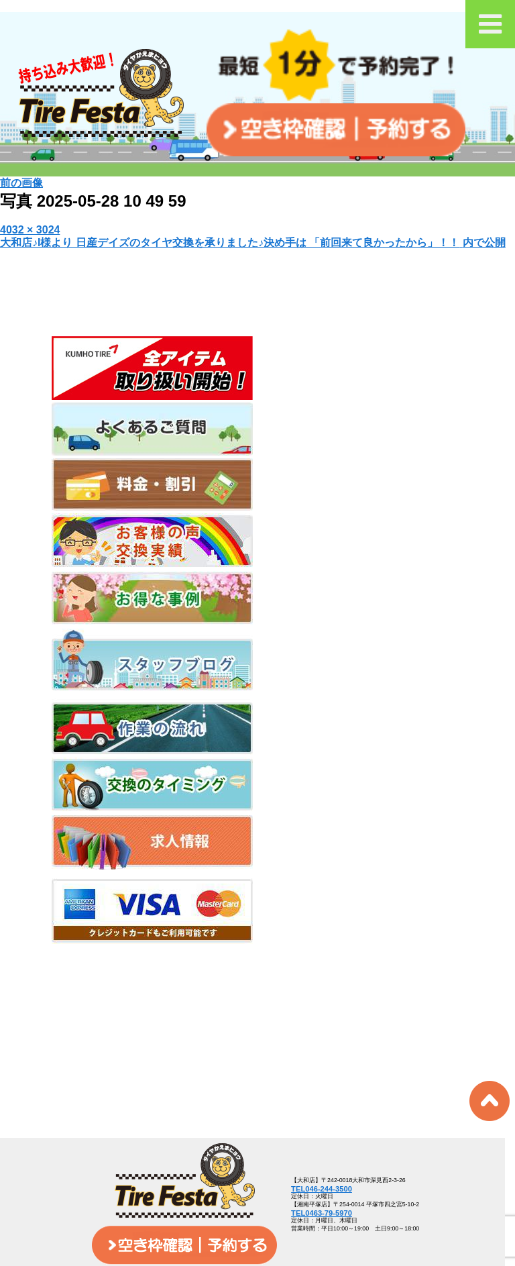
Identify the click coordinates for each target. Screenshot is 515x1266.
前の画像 (21, 183)
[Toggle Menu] (490, 24)
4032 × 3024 (30, 229)
